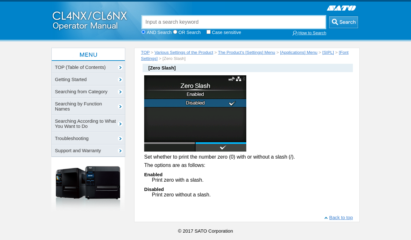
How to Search (309, 33)
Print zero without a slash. (181, 194)
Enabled (153, 174)
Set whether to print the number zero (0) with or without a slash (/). (219, 157)
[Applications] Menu (298, 52)
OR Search (190, 32)
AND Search (159, 32)
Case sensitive (226, 32)
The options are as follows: (174, 165)
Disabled (154, 189)
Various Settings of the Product (183, 52)
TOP (145, 52)
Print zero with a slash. (178, 180)
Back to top (341, 217)
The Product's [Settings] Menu (246, 52)
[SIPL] (328, 52)
